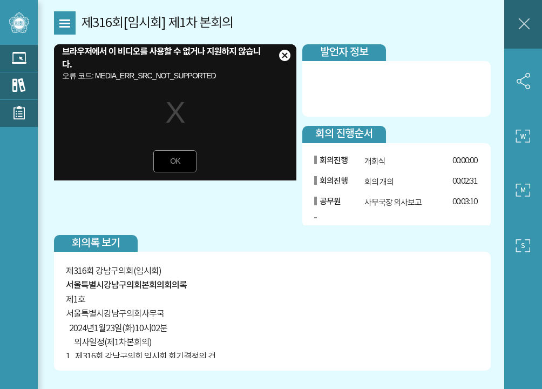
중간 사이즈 (523, 191)
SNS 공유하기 (523, 81)
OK (175, 161)
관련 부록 (19, 113)
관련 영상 (19, 58)
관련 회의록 (19, 85)
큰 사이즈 (523, 136)
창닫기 (523, 24)
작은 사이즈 (523, 246)
